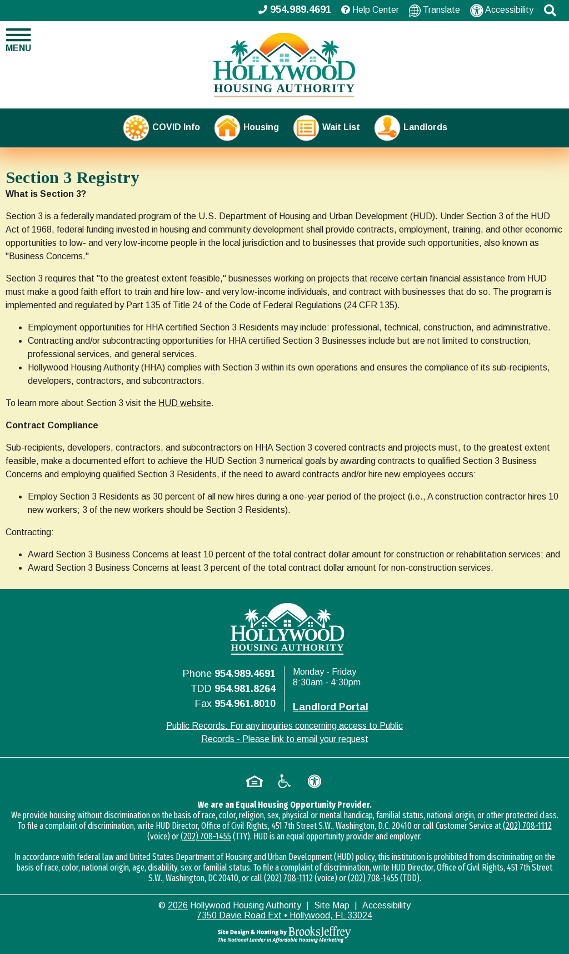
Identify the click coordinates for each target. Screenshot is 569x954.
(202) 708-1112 (527, 825)
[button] (550, 10)
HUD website (184, 403)
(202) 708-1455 (206, 836)
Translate (434, 10)
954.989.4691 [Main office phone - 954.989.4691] (294, 9)
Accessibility (501, 10)
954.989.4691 (245, 673)
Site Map (332, 905)
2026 (178, 905)
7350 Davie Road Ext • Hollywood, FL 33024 (284, 915)
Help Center (370, 9)
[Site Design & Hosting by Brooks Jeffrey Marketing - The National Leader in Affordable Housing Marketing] (284, 934)
